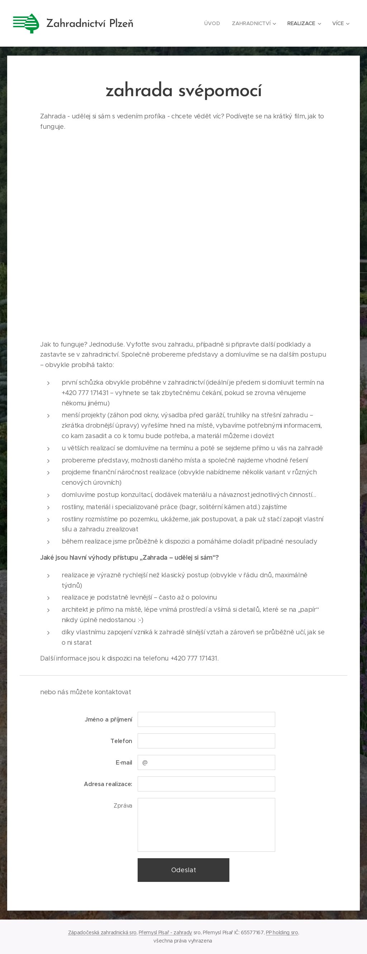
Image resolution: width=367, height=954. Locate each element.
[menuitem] (212, 23)
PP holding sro (282, 932)
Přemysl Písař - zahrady (165, 932)
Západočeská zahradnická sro (102, 932)
